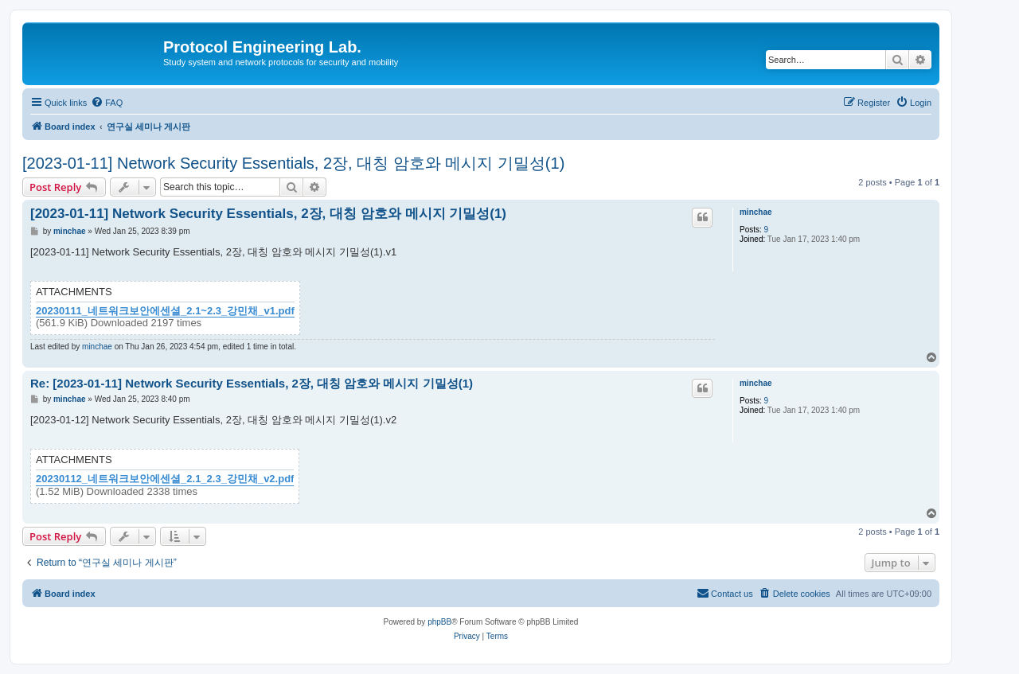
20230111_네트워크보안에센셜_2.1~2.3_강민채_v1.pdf (165, 311)
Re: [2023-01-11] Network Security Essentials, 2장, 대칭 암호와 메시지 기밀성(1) (251, 383)
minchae (756, 212)
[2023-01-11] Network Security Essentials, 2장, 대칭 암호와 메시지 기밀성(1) (293, 163)
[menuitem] (107, 102)
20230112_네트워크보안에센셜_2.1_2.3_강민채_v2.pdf (165, 479)
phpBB (439, 622)
